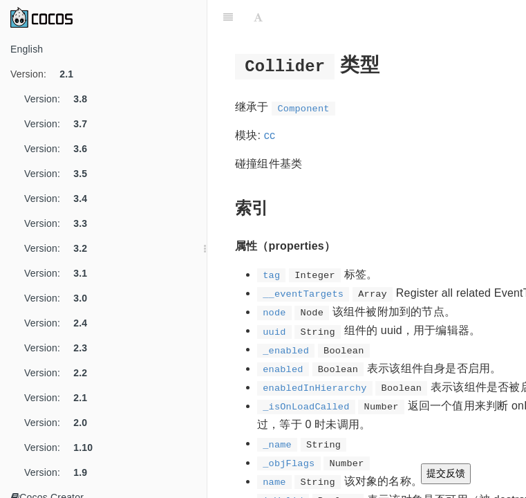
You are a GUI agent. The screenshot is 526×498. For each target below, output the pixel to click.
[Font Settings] (258, 17)
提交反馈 (445, 473)
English (26, 49)
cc (269, 135)
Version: (47, 74)
